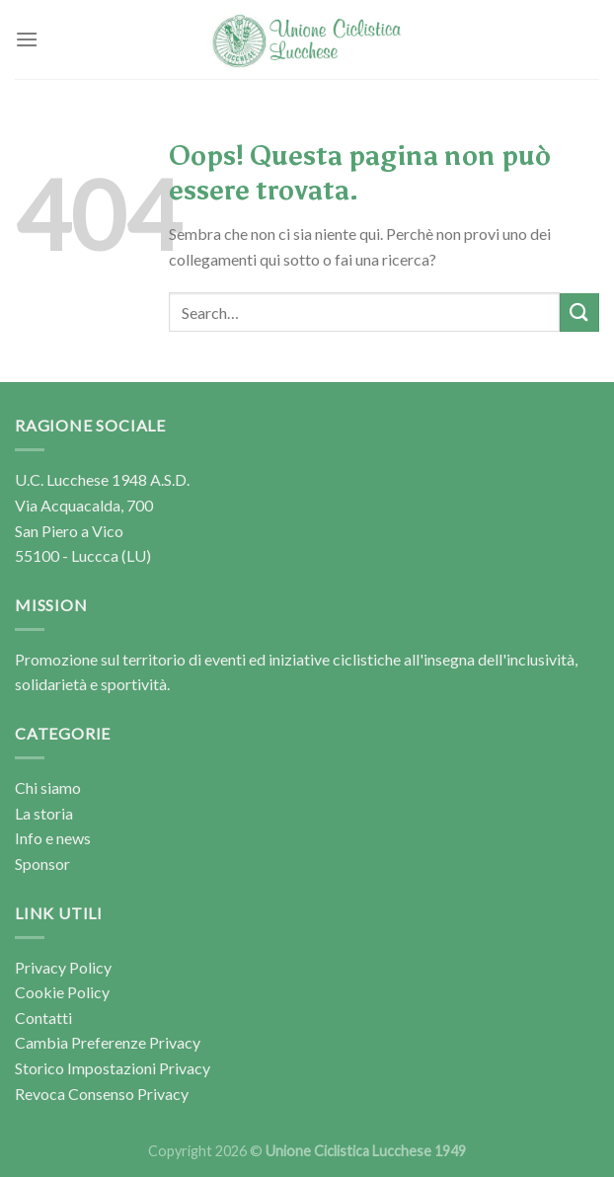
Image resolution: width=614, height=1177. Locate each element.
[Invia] (579, 312)
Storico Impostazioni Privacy (112, 1068)
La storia (44, 813)
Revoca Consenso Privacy (102, 1093)
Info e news (53, 837)
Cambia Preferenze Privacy (107, 1042)
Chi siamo (48, 787)
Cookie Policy (62, 991)
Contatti (43, 1017)
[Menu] (26, 39)
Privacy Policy (63, 967)
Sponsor (42, 863)
